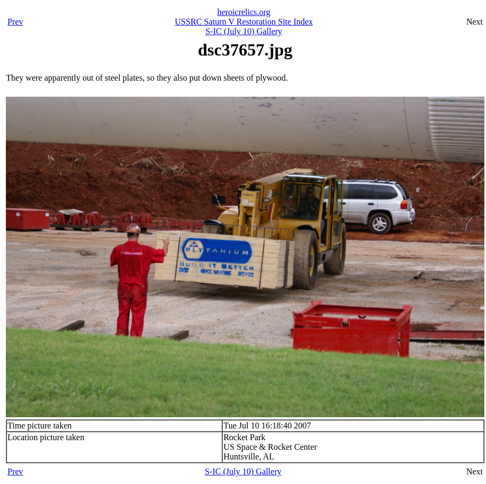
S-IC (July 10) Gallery (244, 31)
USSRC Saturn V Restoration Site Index (244, 21)
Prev (15, 21)
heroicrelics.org (244, 12)
